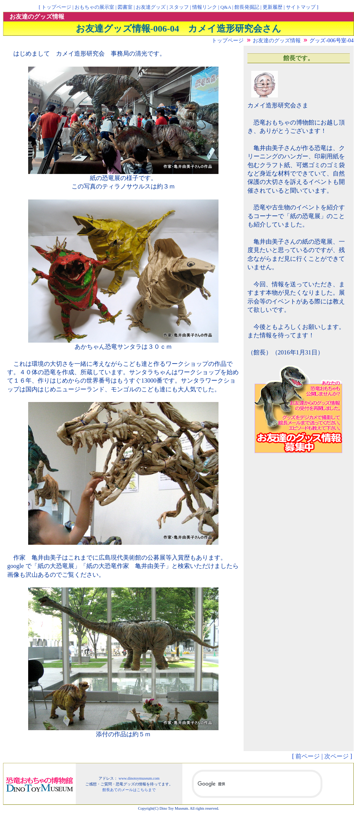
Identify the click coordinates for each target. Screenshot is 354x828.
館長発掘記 (246, 7)
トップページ (56, 7)
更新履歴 (272, 7)
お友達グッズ (151, 7)
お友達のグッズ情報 (277, 40)
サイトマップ (301, 7)
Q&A (225, 7)
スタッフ (179, 7)
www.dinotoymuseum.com (138, 778)
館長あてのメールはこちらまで (129, 790)
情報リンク (204, 7)
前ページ (307, 756)
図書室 (125, 7)
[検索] (257, 783)
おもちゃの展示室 (94, 7)
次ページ (336, 756)
